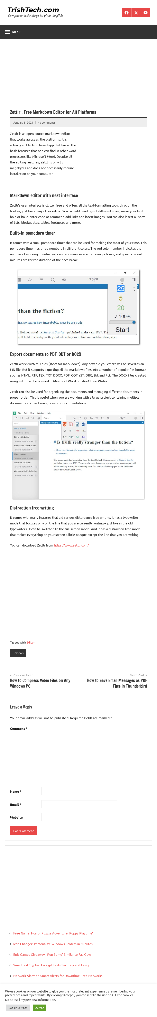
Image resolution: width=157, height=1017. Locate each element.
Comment (18, 728)
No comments (46, 122)
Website (16, 817)
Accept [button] (39, 1007)
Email (15, 804)
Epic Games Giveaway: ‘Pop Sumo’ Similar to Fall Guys (52, 954)
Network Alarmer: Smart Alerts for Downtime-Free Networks (57, 975)
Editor (31, 642)
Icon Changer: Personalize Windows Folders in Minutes (53, 944)
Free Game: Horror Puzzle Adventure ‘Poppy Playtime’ (53, 933)
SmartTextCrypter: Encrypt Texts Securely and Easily (51, 965)
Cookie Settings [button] (18, 1007)
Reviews (18, 653)
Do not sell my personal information (30, 999)
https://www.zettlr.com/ (71, 545)
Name (15, 791)
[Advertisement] (78, 73)
